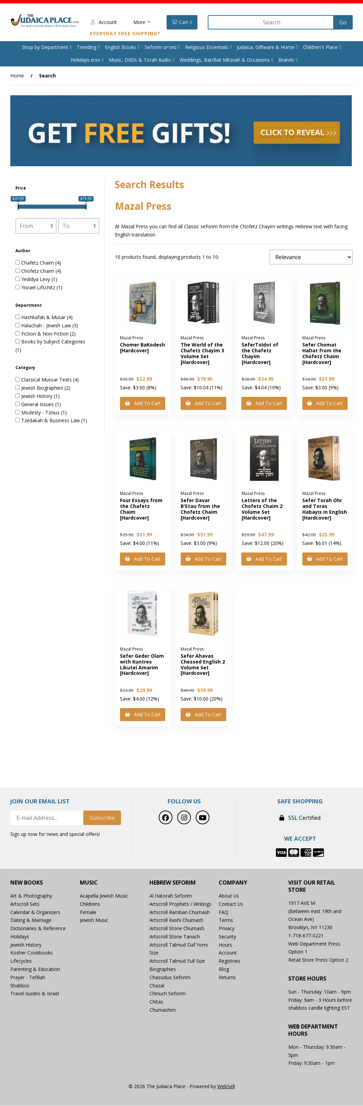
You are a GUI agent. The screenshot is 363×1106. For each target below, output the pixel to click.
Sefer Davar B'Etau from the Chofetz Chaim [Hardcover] (200, 509)
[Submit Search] (343, 22)
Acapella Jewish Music (104, 896)
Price (21, 188)
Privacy (226, 928)
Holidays (19, 937)
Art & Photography (31, 896)
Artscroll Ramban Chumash (179, 912)
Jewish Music (94, 920)
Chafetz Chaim (38, 263)
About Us (229, 896)
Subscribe (102, 818)
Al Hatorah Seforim (170, 896)
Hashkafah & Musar (44, 317)
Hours (225, 945)
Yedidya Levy (36, 279)
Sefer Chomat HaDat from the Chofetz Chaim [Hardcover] (321, 353)
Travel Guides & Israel (34, 994)
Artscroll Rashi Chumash (176, 920)
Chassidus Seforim (170, 977)
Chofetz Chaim (38, 271)
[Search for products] (271, 22)
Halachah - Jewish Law (46, 325)
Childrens (90, 904)
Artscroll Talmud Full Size (177, 961)
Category (25, 367)
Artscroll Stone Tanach (174, 937)
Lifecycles (21, 961)
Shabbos (19, 986)
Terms (226, 920)
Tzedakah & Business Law (51, 420)
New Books (26, 883)
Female (88, 912)
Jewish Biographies (42, 388)
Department (29, 305)
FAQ (223, 912)
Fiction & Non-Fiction (45, 333)
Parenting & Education (35, 969)
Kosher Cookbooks (31, 953)
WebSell (226, 1086)
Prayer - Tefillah (27, 977)
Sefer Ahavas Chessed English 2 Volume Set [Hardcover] (203, 665)
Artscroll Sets (24, 904)
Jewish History (37, 396)
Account (103, 22)
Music (89, 883)
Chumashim (162, 1010)
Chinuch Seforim (167, 994)
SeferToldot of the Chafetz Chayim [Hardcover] (260, 353)
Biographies (162, 969)
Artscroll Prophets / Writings (180, 904)
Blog (224, 969)
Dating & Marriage (30, 920)
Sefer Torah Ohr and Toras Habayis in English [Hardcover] (324, 509)
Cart (181, 22)
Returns (227, 977)
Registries (229, 961)
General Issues (38, 404)
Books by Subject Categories (53, 342)
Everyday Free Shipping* (124, 33)
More (141, 22)
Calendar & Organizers (35, 912)
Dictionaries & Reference (38, 928)
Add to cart (142, 403)
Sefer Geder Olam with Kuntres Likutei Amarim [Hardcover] (142, 665)
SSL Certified (299, 818)
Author (23, 250)
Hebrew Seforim (172, 883)
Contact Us (231, 904)
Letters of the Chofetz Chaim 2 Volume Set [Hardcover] (262, 509)
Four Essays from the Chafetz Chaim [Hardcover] (141, 509)
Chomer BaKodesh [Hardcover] (142, 348)
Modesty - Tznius (41, 412)
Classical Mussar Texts (47, 380)
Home (17, 75)
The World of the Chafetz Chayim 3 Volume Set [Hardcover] (202, 353)
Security (227, 937)
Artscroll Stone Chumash (176, 928)
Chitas (156, 1002)
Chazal (156, 986)
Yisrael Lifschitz (39, 287)
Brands (286, 60)
